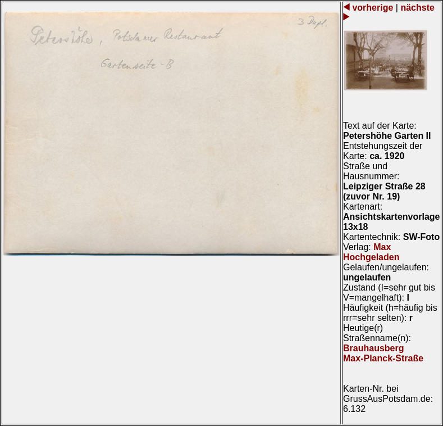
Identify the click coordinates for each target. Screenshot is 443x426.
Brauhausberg (373, 348)
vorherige (373, 7)
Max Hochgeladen (371, 252)
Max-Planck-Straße (383, 358)
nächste (416, 7)
